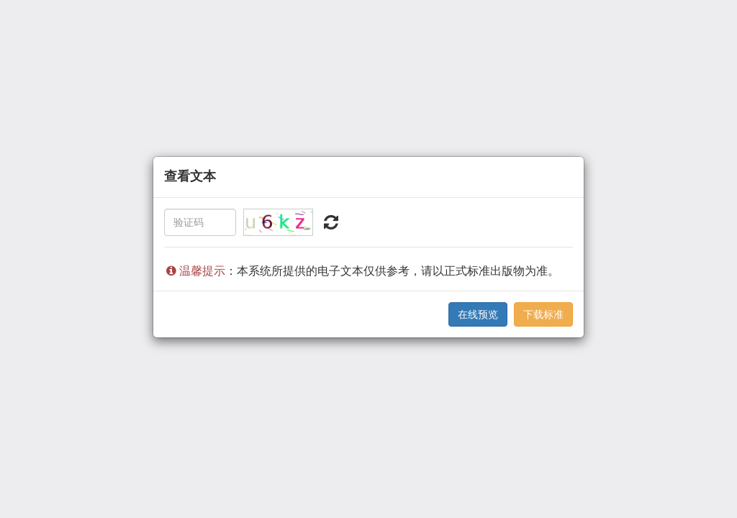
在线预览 (478, 314)
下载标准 (543, 314)
